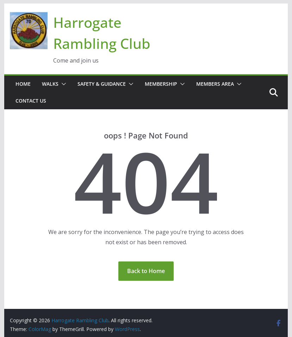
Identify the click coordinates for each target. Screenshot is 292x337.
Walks (50, 83)
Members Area (215, 83)
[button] (62, 84)
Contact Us (30, 100)
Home (23, 83)
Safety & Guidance (101, 83)
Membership (161, 83)
